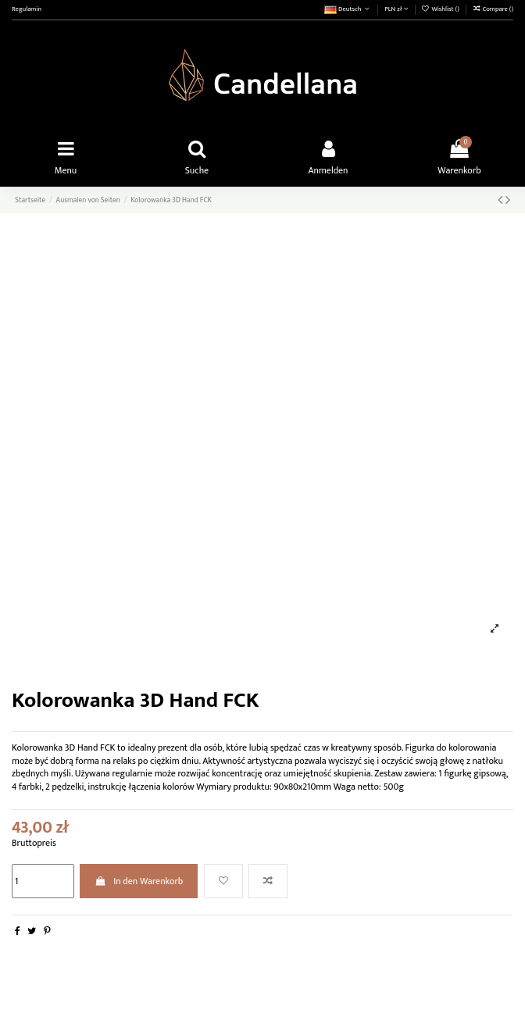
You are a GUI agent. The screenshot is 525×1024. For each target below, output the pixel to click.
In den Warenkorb (139, 881)
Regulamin (26, 9)
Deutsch (347, 9)
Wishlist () (440, 9)
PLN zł (396, 9)
